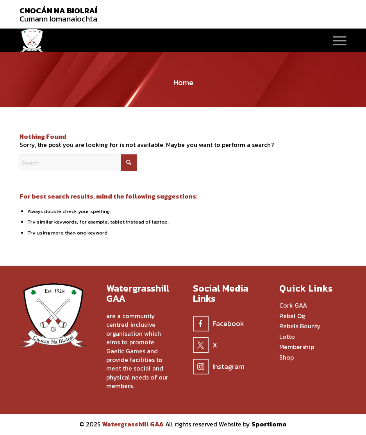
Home (183, 82)
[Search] (78, 162)
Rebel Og (292, 316)
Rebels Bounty (300, 326)
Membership (296, 347)
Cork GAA (293, 305)
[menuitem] (335, 40)
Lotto (287, 337)
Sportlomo (269, 424)
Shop (286, 357)
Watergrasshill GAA (133, 424)
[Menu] (335, 40)
